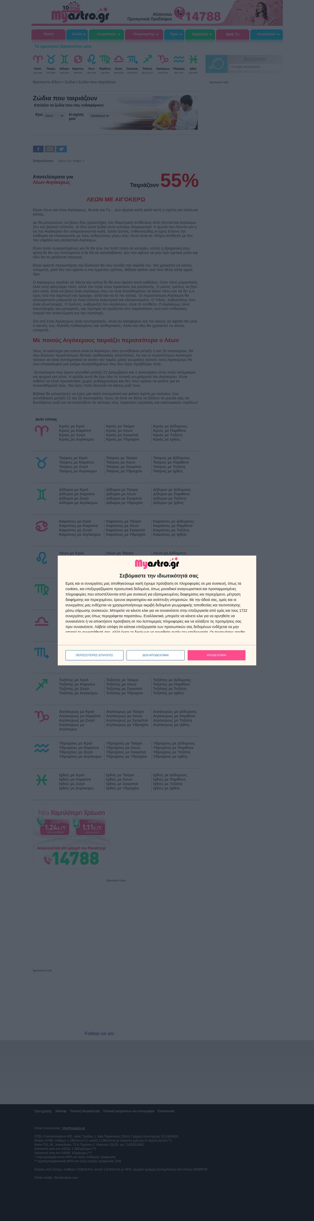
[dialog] (157, 610)
